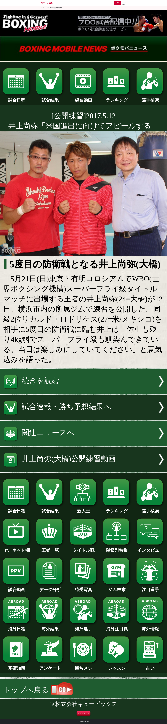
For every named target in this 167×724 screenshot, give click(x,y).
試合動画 (17, 587)
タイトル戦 (83, 548)
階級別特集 (117, 548)
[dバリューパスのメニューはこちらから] (124, 3)
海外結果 (50, 626)
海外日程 (17, 626)
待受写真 (83, 587)
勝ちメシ (83, 666)
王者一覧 (50, 548)
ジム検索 (117, 587)
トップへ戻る (38, 690)
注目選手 (150, 587)
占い (150, 666)
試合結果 (50, 97)
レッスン (117, 666)
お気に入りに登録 (83, 713)
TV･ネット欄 (17, 548)
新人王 (83, 508)
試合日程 (17, 97)
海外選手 (83, 626)
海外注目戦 (117, 626)
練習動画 (83, 97)
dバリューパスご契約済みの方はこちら (52, 8)
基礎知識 (17, 666)
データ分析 (50, 587)
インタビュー (150, 548)
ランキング (117, 97)
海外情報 (150, 626)
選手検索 (150, 97)
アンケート (50, 666)
